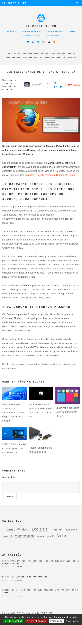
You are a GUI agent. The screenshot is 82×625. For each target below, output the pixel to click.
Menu (77, 3)
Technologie (70, 529)
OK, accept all (13, 621)
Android (62, 536)
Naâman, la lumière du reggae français (24, 577)
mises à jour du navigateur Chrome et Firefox (51, 175)
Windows (75, 85)
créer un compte (65, 58)
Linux (10, 529)
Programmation (24, 535)
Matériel (7, 536)
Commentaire (9, 477)
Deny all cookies (36, 621)
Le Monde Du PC (14, 3)
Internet (56, 529)
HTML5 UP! (46, 613)
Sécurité (50, 536)
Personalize (56, 621)
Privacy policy (72, 621)
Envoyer (9, 496)
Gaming (40, 536)
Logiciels (40, 529)
